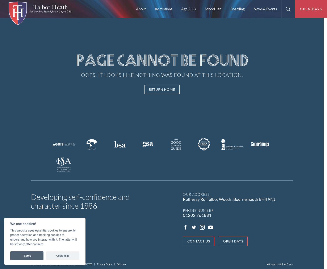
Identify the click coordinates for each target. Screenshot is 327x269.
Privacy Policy (106, 264)
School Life (213, 9)
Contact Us (200, 241)
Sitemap (123, 264)
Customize (63, 255)
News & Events (265, 9)
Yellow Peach (288, 264)
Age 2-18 (188, 9)
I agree (27, 255)
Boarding (237, 9)
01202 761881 (199, 215)
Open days (311, 9)
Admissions (163, 9)
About (141, 9)
